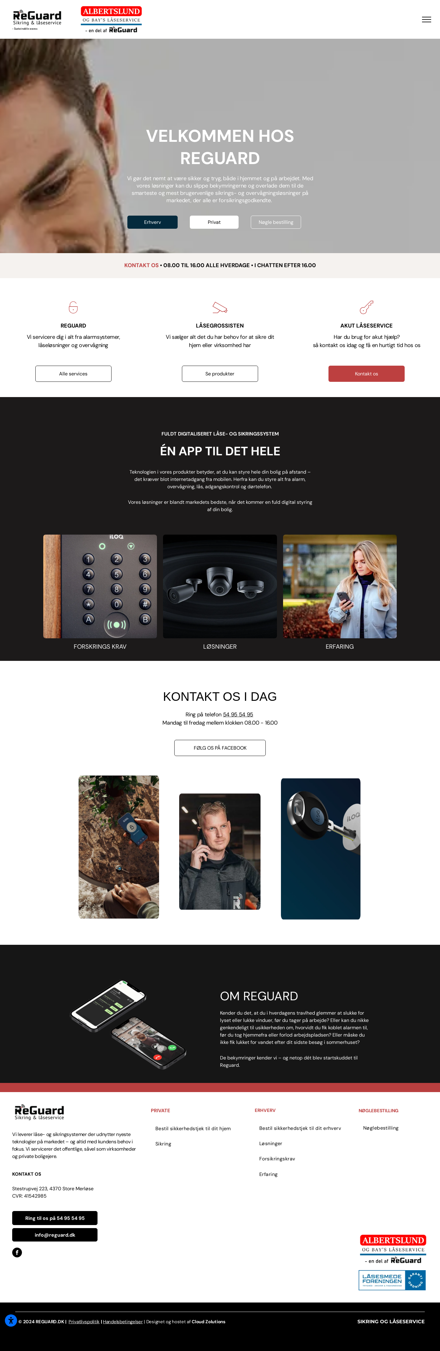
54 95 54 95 (238, 714)
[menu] (427, 19)
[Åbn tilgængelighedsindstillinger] (11, 1320)
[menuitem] (202, 1128)
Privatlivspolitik (84, 1322)
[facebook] (17, 1253)
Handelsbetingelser (123, 1322)
